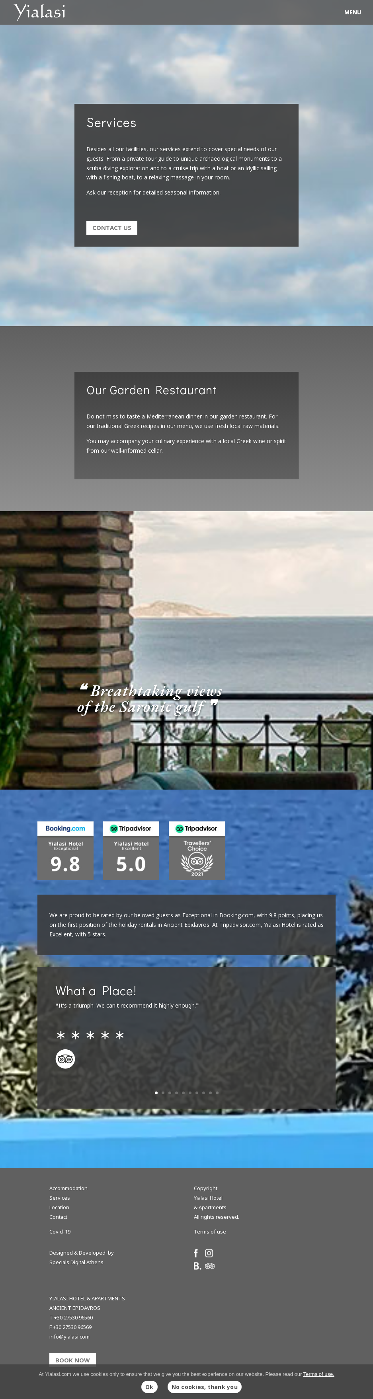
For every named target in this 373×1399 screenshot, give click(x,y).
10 (217, 1093)
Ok (149, 1387)
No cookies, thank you (205, 1387)
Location (59, 1207)
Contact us (111, 228)
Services (59, 1197)
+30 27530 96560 (73, 1317)
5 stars (96, 934)
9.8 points (281, 915)
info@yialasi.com (69, 1336)
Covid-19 (59, 1231)
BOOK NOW (72, 1360)
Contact (58, 1216)
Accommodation (68, 1188)
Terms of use (210, 1231)
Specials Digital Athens (76, 1262)
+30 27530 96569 (72, 1327)
